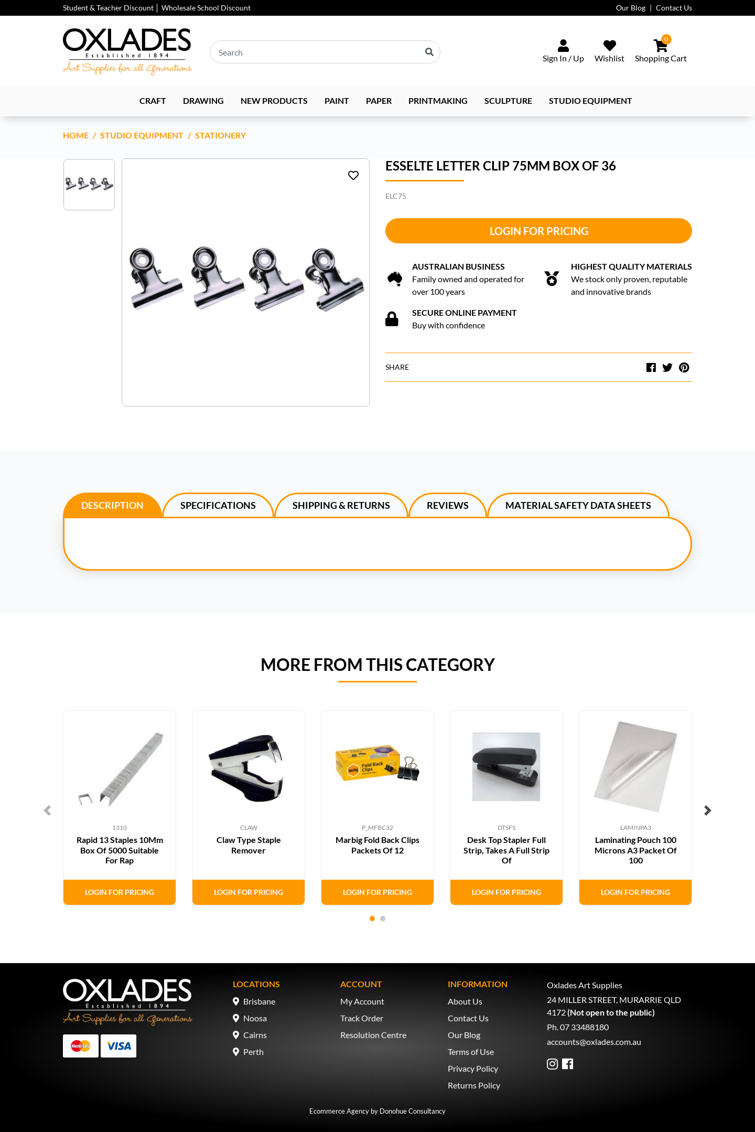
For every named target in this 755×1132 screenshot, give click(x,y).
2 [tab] (382, 918)
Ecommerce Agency (339, 1111)
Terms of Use (471, 1051)
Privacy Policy (473, 1068)
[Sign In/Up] (563, 52)
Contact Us (674, 7)
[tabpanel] (119, 808)
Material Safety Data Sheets (578, 505)
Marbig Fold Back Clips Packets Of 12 (377, 845)
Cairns (255, 1035)
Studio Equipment (590, 100)
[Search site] (429, 51)
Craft (152, 100)
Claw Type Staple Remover (249, 845)
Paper (379, 100)
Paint (337, 100)
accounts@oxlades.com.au (594, 1041)
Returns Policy (474, 1085)
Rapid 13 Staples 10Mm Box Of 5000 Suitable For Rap (120, 849)
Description (112, 505)
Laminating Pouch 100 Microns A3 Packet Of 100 (636, 849)
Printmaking (438, 100)
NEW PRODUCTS (274, 100)
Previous (47, 810)
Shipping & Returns (341, 505)
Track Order (361, 1018)
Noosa (255, 1018)
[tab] (112, 505)
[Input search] (325, 51)
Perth (253, 1051)
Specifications (218, 505)
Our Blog (630, 7)
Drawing (203, 100)
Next (707, 810)
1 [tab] (372, 918)
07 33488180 (584, 1027)
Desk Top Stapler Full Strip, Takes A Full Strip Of (506, 849)
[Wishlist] (609, 52)
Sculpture (508, 100)
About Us (465, 1001)
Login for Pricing (539, 231)
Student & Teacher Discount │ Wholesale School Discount (157, 7)
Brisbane (259, 1001)
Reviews (448, 505)
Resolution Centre (373, 1035)
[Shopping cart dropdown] (661, 52)
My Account (362, 1001)
